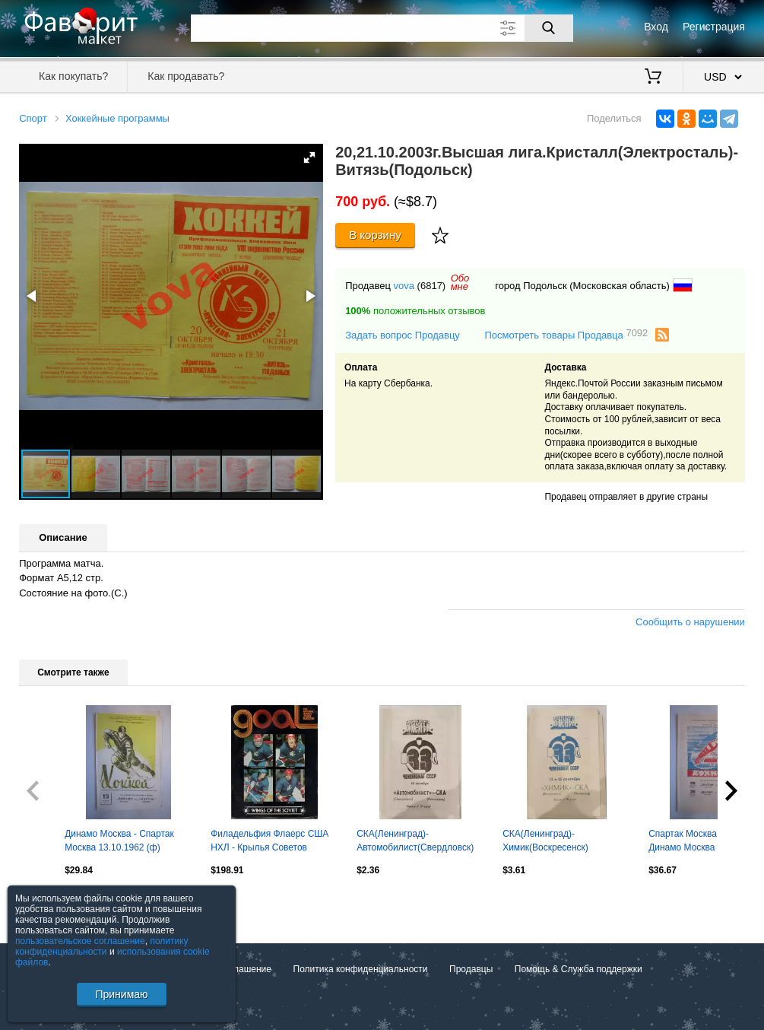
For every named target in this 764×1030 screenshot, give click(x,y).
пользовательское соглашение (80, 941)
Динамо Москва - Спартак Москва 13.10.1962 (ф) (119, 840)
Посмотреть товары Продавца (566, 334)
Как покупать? (73, 76)
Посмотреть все (52, 903)
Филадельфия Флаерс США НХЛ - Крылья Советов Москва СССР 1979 (269, 842)
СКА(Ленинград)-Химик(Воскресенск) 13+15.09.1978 (545, 842)
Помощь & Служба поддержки (578, 969)
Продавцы (471, 969)
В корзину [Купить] (375, 234)
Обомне (460, 282)
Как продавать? (185, 76)
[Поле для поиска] (382, 28)
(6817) (431, 285)
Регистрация (714, 27)
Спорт (33, 118)
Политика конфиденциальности (360, 969)
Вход (656, 27)
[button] (309, 157)
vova (404, 285)
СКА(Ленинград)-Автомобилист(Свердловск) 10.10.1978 (415, 842)
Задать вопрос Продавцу (402, 335)
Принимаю (121, 994)
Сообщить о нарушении (690, 622)
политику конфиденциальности (102, 946)
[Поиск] (549, 28)
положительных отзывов (415, 310)
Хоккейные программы (117, 118)
